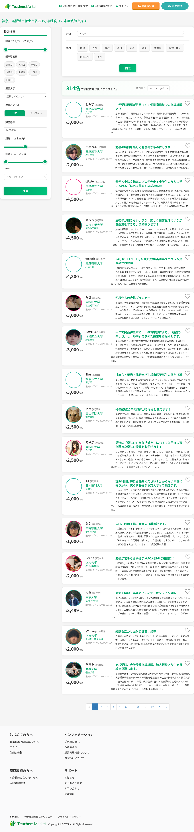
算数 (107, 48)
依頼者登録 (146, 6)
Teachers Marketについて (24, 741)
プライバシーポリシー (69, 816)
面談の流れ (70, 747)
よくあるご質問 (73, 783)
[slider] (6, 49)
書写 (99, 56)
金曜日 (22, 72)
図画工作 (85, 56)
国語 (82, 48)
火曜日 (22, 64)
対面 (14, 113)
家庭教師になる (101, 6)
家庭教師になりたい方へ (24, 777)
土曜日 (34, 72)
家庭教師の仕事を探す (73, 6)
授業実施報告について (77, 752)
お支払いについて (74, 758)
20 (160, 707)
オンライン (36, 113)
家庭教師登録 (17, 783)
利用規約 (14, 816)
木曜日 (9, 72)
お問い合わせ (72, 788)
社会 (95, 48)
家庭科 (157, 48)
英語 (132, 48)
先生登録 (175, 6)
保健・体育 (175, 48)
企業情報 (69, 794)
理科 (119, 48)
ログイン (122, 6)
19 (152, 707)
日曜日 (9, 79)
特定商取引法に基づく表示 (38, 816)
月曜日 (9, 64)
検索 (25, 191)
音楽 (144, 48)
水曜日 (34, 64)
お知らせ (69, 777)
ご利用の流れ (72, 741)
